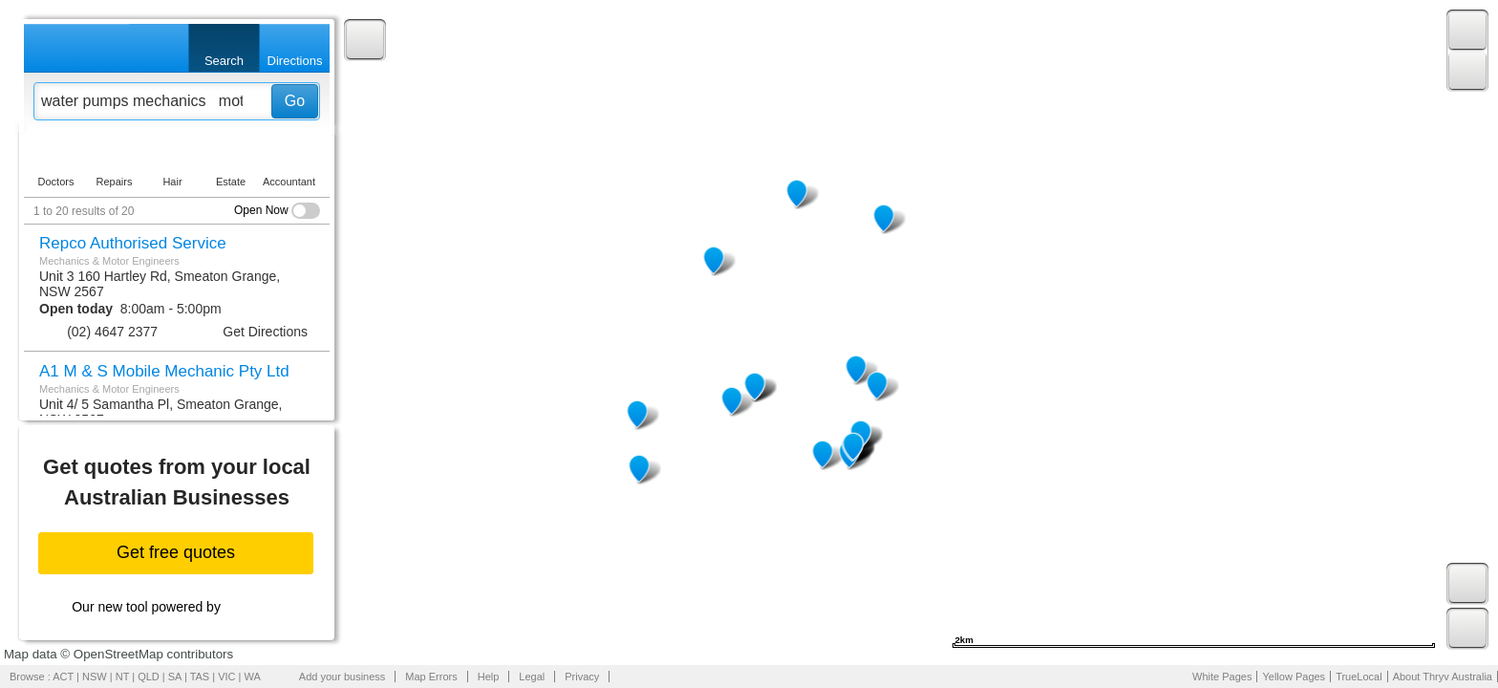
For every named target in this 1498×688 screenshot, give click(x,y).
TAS (200, 676)
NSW (94, 676)
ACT (63, 676)
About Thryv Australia (1442, 676)
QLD (149, 676)
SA (175, 676)
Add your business (342, 676)
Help (489, 676)
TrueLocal (1359, 676)
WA (253, 676)
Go (295, 101)
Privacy (582, 676)
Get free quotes (176, 552)
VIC (226, 676)
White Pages (1222, 676)
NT (122, 676)
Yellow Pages (1293, 676)
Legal (532, 676)
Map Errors (431, 676)
